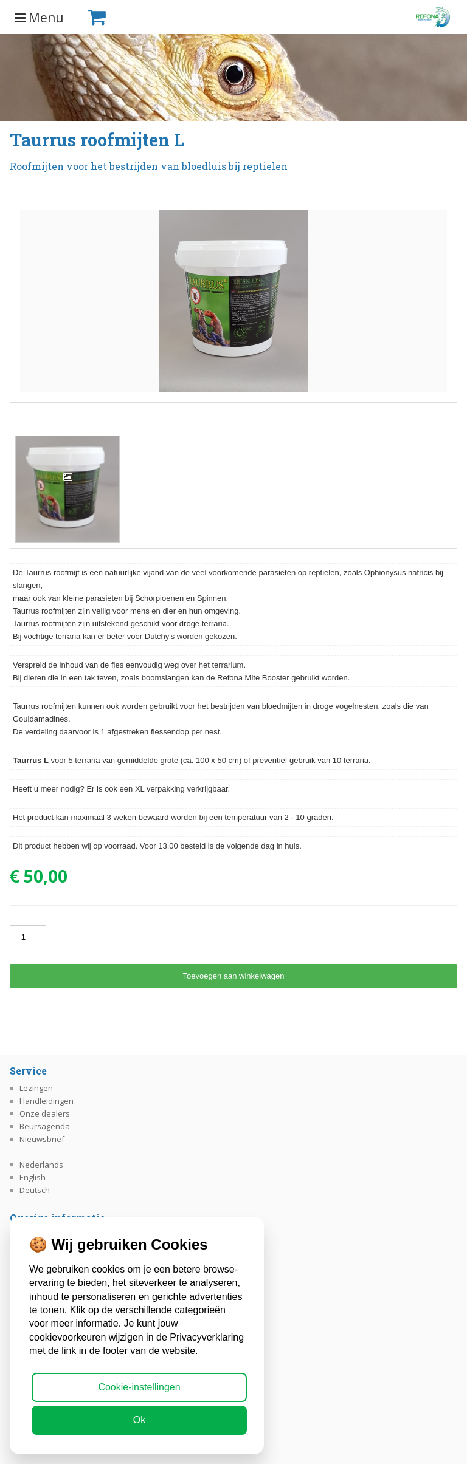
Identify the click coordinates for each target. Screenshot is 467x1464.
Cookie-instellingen (139, 1387)
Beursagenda (44, 1126)
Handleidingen (46, 1100)
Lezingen (36, 1088)
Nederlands (41, 1164)
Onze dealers (44, 1113)
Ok (139, 1420)
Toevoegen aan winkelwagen (234, 975)
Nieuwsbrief (41, 1139)
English (32, 1177)
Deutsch (34, 1190)
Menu (39, 17)
